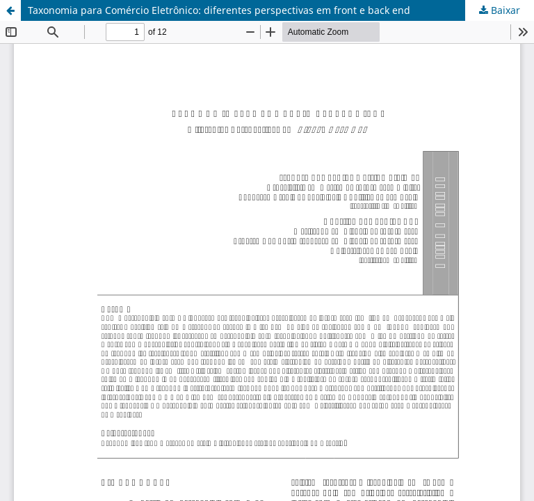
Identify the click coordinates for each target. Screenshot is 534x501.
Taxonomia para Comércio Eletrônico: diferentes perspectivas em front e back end (219, 10)
